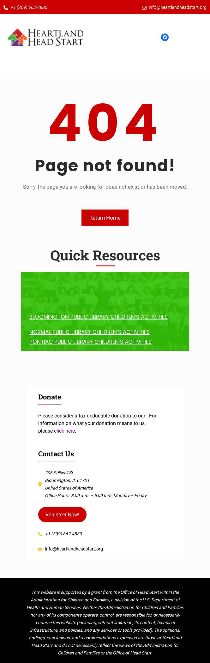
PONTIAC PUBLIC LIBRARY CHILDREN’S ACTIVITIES (90, 342)
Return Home (105, 218)
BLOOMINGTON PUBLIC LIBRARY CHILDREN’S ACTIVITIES (98, 317)
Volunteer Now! (62, 515)
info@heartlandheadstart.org (74, 548)
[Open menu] (105, 37)
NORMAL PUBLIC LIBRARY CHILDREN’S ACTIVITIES (89, 332)
